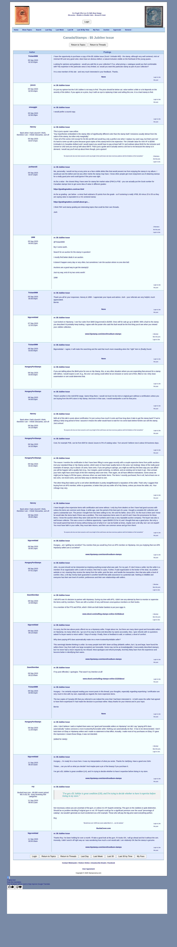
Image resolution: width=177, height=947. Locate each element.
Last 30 (70, 30)
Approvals (117, 30)
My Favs (96, 30)
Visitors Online (84, 863)
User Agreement (88, 869)
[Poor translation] (19, 887)
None (103, 77)
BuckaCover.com (103, 828)
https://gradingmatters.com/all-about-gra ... (71, 202)
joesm (33, 85)
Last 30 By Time (83, 30)
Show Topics (27, 30)
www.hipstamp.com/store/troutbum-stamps (103, 334)
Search (38, 30)
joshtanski (33, 167)
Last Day (48, 30)
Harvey (33, 127)
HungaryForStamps (33, 367)
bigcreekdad (33, 317)
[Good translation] (11, 887)
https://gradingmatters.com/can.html (69, 189)
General (128, 30)
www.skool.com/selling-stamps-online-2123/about (103, 614)
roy (33, 786)
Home (16, 30)
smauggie (33, 107)
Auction (106, 30)
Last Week (60, 30)
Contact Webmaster (69, 863)
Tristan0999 (33, 56)
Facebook (111, 863)
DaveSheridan (33, 595)
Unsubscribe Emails (98, 863)
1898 (33, 237)
